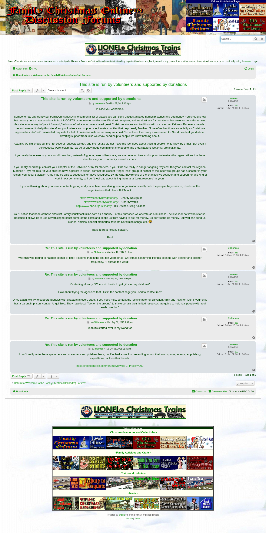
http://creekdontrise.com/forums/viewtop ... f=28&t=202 (109, 365)
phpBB (122, 515)
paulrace (233, 98)
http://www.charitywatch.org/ (101, 201)
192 (236, 105)
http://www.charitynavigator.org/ (99, 197)
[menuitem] (33, 68)
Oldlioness (233, 248)
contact (248, 61)
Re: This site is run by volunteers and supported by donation (91, 248)
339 (236, 253)
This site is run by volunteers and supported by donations (133, 84)
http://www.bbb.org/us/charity (94, 206)
